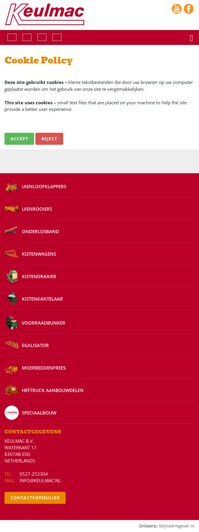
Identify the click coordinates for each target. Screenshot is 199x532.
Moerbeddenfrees (44, 368)
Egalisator (35, 345)
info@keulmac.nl (40, 480)
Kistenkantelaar (42, 299)
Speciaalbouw (39, 413)
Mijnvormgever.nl (177, 526)
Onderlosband (40, 231)
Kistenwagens (39, 254)
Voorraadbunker (43, 323)
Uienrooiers (37, 209)
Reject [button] (49, 138)
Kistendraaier (39, 276)
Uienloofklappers (44, 186)
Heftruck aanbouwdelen (53, 390)
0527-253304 (33, 474)
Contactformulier (35, 498)
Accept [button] (19, 138)
